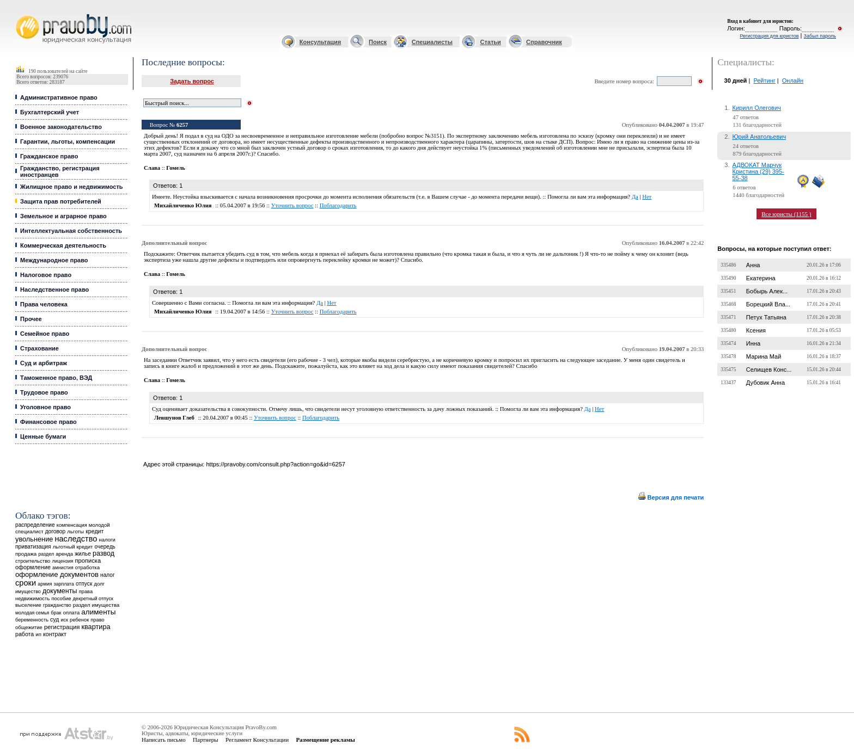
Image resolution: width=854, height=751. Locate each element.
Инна (753, 343)
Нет (646, 197)
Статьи (490, 42)
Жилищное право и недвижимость (71, 186)
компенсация (72, 525)
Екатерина (761, 278)
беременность (31, 620)
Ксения (756, 330)
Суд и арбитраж (43, 363)
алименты (98, 612)
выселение (28, 605)
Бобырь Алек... (767, 291)
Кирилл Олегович (757, 107)
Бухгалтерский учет (49, 112)
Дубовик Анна (765, 382)
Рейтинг (764, 80)
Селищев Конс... (768, 369)
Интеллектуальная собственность (71, 230)
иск (64, 620)
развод (103, 553)
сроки (25, 582)
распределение (35, 525)
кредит (94, 531)
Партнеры (205, 739)
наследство (75, 538)
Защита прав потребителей (60, 201)
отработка (87, 567)
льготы (75, 531)
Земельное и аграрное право (63, 216)
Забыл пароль (820, 36)
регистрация (62, 627)
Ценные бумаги (43, 436)
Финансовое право (48, 421)
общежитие (28, 627)
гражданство (57, 605)
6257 (182, 125)
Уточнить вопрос (292, 205)
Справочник (544, 42)
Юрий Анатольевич (759, 136)
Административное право (58, 97)
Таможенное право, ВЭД (56, 377)
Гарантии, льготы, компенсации (67, 141)
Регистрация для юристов (769, 36)
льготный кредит (73, 547)
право (97, 620)
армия (45, 584)
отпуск (84, 584)
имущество (28, 591)
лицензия (63, 561)
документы (59, 591)
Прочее (31, 319)
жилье (83, 554)
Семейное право (44, 333)
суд (54, 619)
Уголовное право (45, 407)
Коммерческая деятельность (63, 245)
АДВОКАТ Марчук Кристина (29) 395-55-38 (758, 171)
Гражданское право (49, 156)
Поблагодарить (338, 205)
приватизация (33, 547)
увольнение (34, 539)
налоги (107, 540)
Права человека (44, 304)
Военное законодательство (61, 127)
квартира (95, 627)
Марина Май (763, 356)
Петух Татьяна (766, 317)
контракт (54, 634)
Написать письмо (164, 739)
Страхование (39, 348)
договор (55, 531)
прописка (88, 560)
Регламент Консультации (257, 739)
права (86, 591)
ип (38, 634)
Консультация (320, 42)
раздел (46, 554)
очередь (105, 547)
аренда (64, 554)
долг (99, 584)
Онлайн (792, 80)
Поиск (378, 42)
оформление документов (57, 574)
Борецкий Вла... (768, 304)
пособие (61, 598)
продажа (25, 554)
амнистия (63, 567)
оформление (33, 567)
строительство (32, 561)
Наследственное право (54, 289)
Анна (753, 265)
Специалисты (432, 42)
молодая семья (32, 612)
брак (56, 612)
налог (107, 575)
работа (24, 634)
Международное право (54, 260)
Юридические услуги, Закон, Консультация (20, 14)
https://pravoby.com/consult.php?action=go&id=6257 (275, 464)
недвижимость (32, 598)
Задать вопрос (192, 81)
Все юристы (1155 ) (786, 214)
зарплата (63, 584)
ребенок (79, 620)
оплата (71, 612)
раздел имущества (96, 605)
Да (635, 197)
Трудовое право (44, 392)
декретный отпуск (93, 598)
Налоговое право (45, 275)
